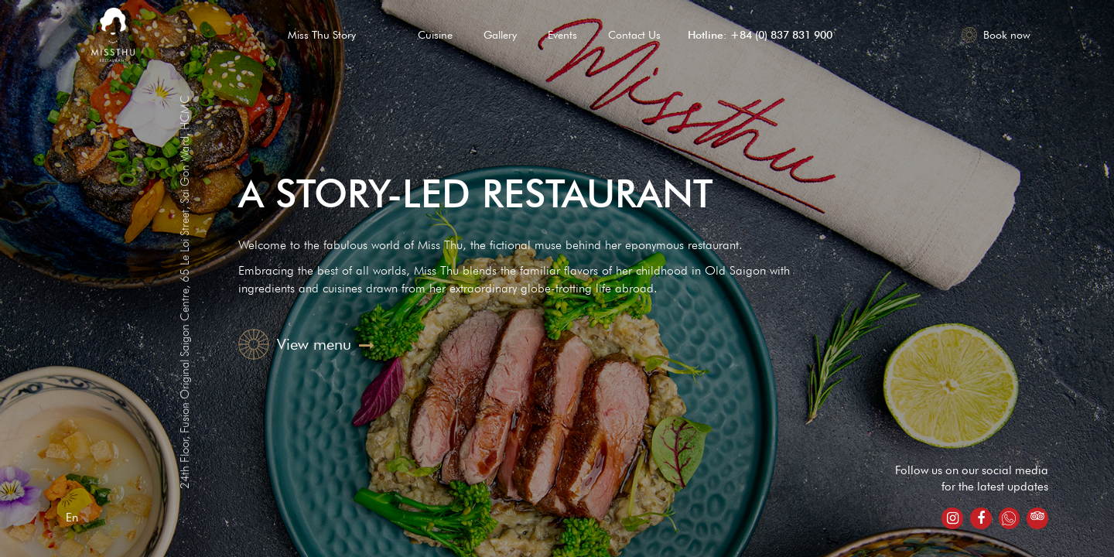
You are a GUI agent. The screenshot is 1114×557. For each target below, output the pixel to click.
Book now (996, 35)
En (72, 518)
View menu (306, 344)
